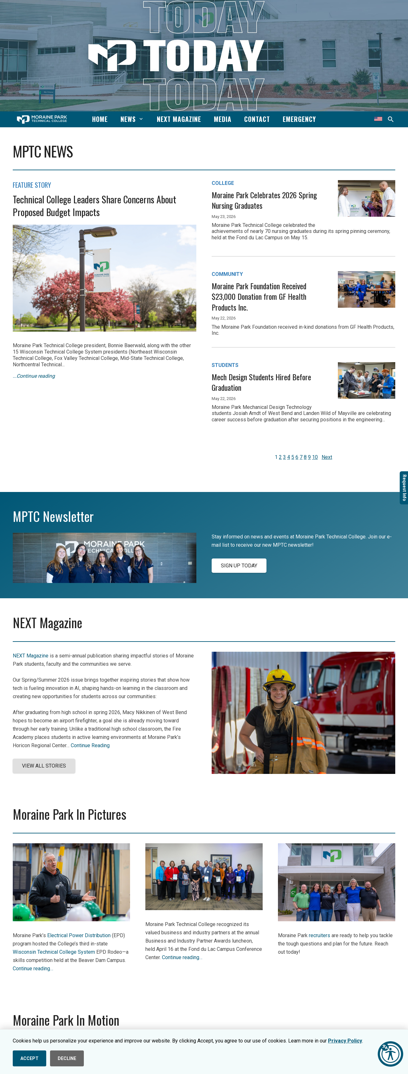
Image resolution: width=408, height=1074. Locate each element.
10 (315, 457)
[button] (140, 119)
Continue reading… (33, 968)
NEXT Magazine (30, 656)
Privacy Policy (345, 1041)
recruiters (319, 935)
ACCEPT (29, 1058)
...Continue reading (34, 376)
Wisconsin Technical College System (54, 952)
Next (327, 457)
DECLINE (67, 1058)
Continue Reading (90, 745)
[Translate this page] (378, 119)
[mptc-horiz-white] (42, 119)
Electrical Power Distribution (79, 935)
